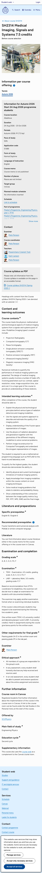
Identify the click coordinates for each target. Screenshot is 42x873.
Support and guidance (10, 780)
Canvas (5, 804)
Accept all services (14, 867)
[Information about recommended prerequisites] (33, 522)
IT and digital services (10, 784)
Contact (5, 789)
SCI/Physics (6, 719)
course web (26, 752)
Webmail (5, 808)
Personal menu (8, 813)
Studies (5, 775)
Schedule (5, 799)
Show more (33, 221)
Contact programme (10, 828)
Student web (6, 2)
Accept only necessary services (19, 861)
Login (38, 2)
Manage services (13, 855)
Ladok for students (9, 817)
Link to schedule (10, 202)
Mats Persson (14, 235)
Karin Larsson (14, 256)
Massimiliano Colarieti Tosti (19, 252)
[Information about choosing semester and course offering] (14, 85)
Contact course (8, 832)
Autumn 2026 (7, 94)
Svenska (28, 10)
